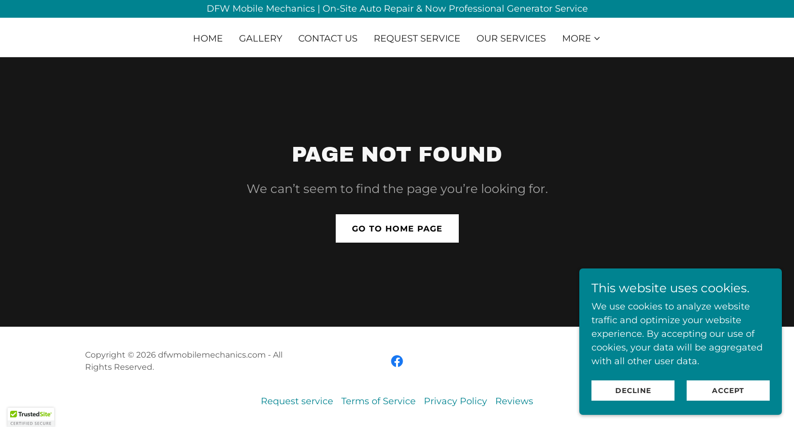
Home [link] (208, 38)
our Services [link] (511, 38)
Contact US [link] (328, 38)
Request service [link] (417, 38)
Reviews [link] (514, 401)
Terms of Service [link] (378, 401)
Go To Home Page (397, 229)
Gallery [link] (260, 38)
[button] (581, 38)
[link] (397, 361)
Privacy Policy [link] (455, 401)
